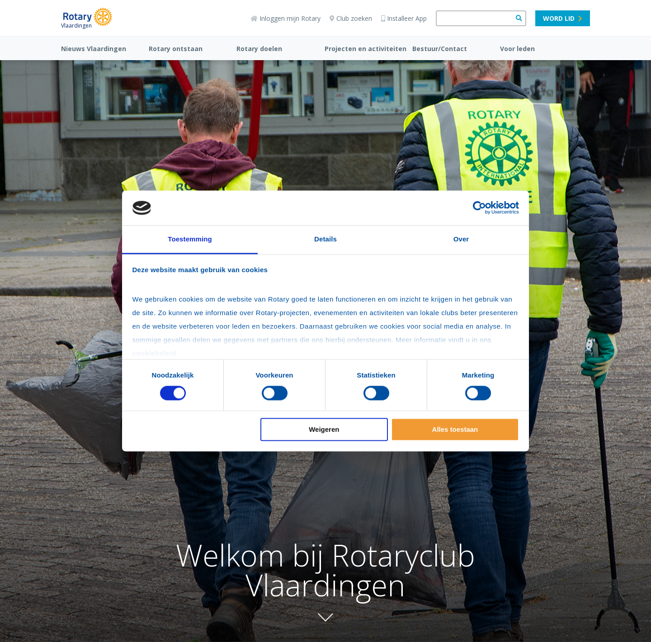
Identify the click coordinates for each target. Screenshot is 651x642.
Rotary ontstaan (176, 48)
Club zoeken (351, 18)
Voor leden (517, 48)
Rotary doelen (259, 48)
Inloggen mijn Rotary (285, 18)
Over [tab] (461, 239)
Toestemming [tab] (190, 239)
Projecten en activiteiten (365, 48)
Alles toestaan (455, 429)
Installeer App (404, 18)
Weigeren (324, 429)
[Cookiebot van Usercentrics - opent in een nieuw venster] (479, 208)
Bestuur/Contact (439, 48)
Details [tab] (325, 239)
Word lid (562, 18)
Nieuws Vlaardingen (93, 48)
